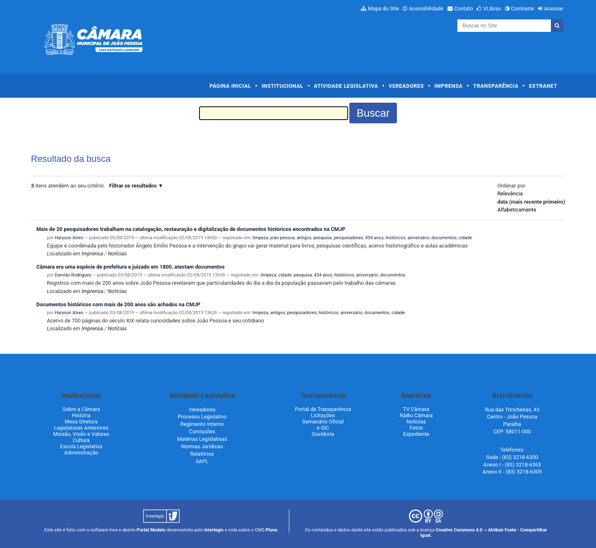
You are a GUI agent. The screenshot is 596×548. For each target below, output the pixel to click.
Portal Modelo (151, 530)
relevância (510, 193)
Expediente (416, 434)
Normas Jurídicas (202, 446)
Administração (81, 452)
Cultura (81, 440)
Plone (271, 530)
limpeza (260, 237)
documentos (444, 237)
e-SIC (323, 428)
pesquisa (323, 237)
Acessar (553, 8)
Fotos (416, 428)
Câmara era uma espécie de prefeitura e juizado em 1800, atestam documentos (130, 267)
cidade (465, 237)
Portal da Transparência (323, 409)
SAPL (202, 461)
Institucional (282, 86)
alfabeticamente (516, 210)
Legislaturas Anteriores (81, 428)
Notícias (117, 253)
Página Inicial (230, 86)
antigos (304, 237)
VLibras (492, 8)
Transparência (495, 86)
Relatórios (202, 454)
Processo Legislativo (202, 416)
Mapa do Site (383, 8)
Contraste (522, 8)
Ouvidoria (323, 434)
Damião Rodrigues (73, 275)
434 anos (374, 237)
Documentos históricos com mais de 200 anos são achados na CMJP (118, 304)
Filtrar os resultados (133, 186)
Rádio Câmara (416, 415)
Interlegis (213, 530)
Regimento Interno (202, 424)
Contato (463, 8)
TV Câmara (416, 409)
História (81, 415)
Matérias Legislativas (202, 439)
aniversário (418, 237)
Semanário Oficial (323, 421)
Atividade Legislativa (346, 86)
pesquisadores (348, 237)
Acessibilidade (426, 8)
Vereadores (406, 86)
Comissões (202, 431)
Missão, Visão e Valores (81, 434)
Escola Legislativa (81, 446)
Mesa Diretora (81, 421)
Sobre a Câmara (81, 409)
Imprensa (449, 86)
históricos (396, 237)
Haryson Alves (69, 237)
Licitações (323, 415)
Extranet (543, 86)
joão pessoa (282, 237)
